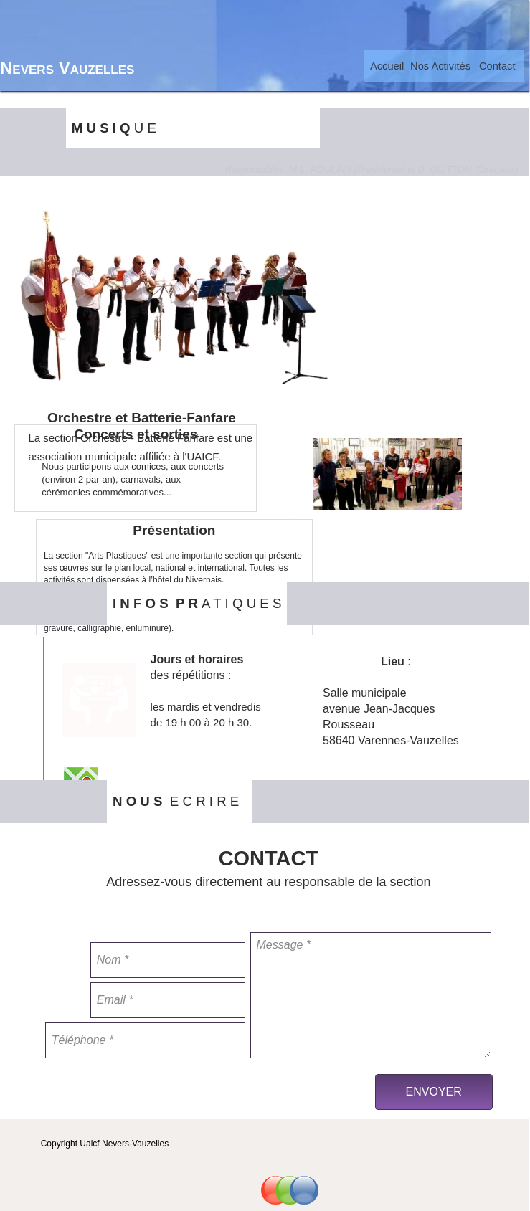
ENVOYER (434, 1092)
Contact (497, 66)
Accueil (387, 66)
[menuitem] (387, 66)
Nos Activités (440, 66)
